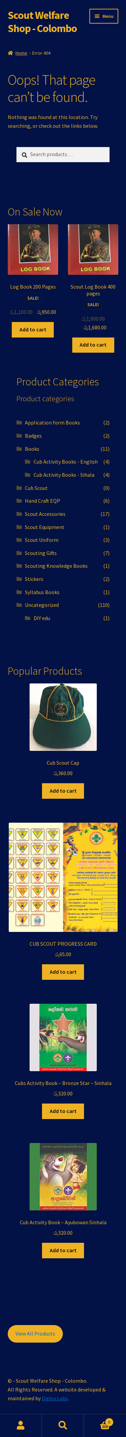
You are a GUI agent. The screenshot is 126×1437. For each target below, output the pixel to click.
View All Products (35, 1333)
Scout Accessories (45, 513)
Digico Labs (55, 1398)
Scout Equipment (45, 527)
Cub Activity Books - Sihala (64, 474)
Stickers (34, 579)
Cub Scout (36, 488)
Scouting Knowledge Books (56, 565)
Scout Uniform (41, 539)
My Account (21, 1425)
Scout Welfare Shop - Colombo (42, 21)
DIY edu (42, 618)
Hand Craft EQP (42, 500)
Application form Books (52, 422)
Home (21, 53)
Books (32, 448)
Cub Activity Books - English (66, 461)
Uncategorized (42, 605)
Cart (99, 1421)
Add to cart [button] (32, 329)
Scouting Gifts (41, 553)
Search (63, 1425)
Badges (33, 435)
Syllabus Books (42, 592)
